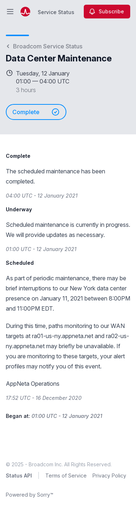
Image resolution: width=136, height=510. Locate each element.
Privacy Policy (109, 475)
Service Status (56, 12)
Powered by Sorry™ (29, 495)
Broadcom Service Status (44, 46)
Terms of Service (66, 475)
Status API (19, 475)
